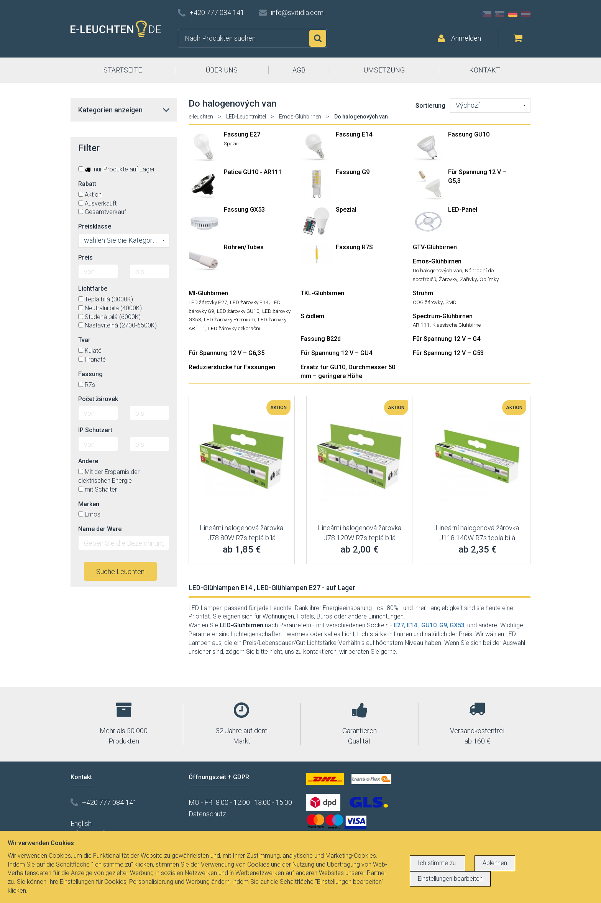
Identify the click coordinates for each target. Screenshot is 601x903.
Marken (88, 504)
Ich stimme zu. (437, 863)
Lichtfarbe (92, 288)
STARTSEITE (122, 70)
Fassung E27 (242, 134)
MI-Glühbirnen (208, 293)
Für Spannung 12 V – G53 (448, 353)
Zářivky (468, 279)
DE (512, 14)
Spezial (346, 209)
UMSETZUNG (384, 70)
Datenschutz (207, 814)
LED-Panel (462, 209)
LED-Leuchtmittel (246, 116)
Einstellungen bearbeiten (450, 878)
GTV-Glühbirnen (435, 247)
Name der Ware (100, 529)
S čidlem (312, 316)
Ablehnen (495, 863)
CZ (486, 14)
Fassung (90, 374)
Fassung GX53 (244, 209)
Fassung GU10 (468, 134)
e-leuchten (201, 116)
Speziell (232, 143)
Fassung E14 (354, 134)
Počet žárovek (98, 399)
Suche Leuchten (120, 571)
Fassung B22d (320, 338)
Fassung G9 (352, 172)
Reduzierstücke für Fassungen (232, 367)
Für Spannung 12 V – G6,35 (226, 353)
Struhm (423, 293)
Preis (85, 257)
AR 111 (421, 325)
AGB (298, 70)
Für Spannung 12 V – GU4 (336, 353)
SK (499, 14)
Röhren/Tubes (244, 247)
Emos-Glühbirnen (300, 116)
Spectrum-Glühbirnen (443, 316)
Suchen (317, 38)
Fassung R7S (354, 247)
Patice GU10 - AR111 (253, 172)
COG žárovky (428, 302)
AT (525, 14)
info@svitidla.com (297, 12)
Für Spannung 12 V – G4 (446, 338)
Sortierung (430, 105)
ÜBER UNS (221, 70)
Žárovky (448, 279)
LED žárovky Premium (229, 319)
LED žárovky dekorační (234, 328)
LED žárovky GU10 (238, 311)
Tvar (84, 340)
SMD (450, 302)
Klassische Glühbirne (456, 325)
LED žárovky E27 (208, 302)
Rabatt (87, 184)
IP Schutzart (95, 430)
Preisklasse (94, 226)
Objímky (489, 279)
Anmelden (466, 38)
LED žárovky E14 (249, 302)
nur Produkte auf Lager (116, 169)
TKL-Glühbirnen (322, 293)
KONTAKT (484, 70)
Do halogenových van (437, 270)
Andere (88, 461)
